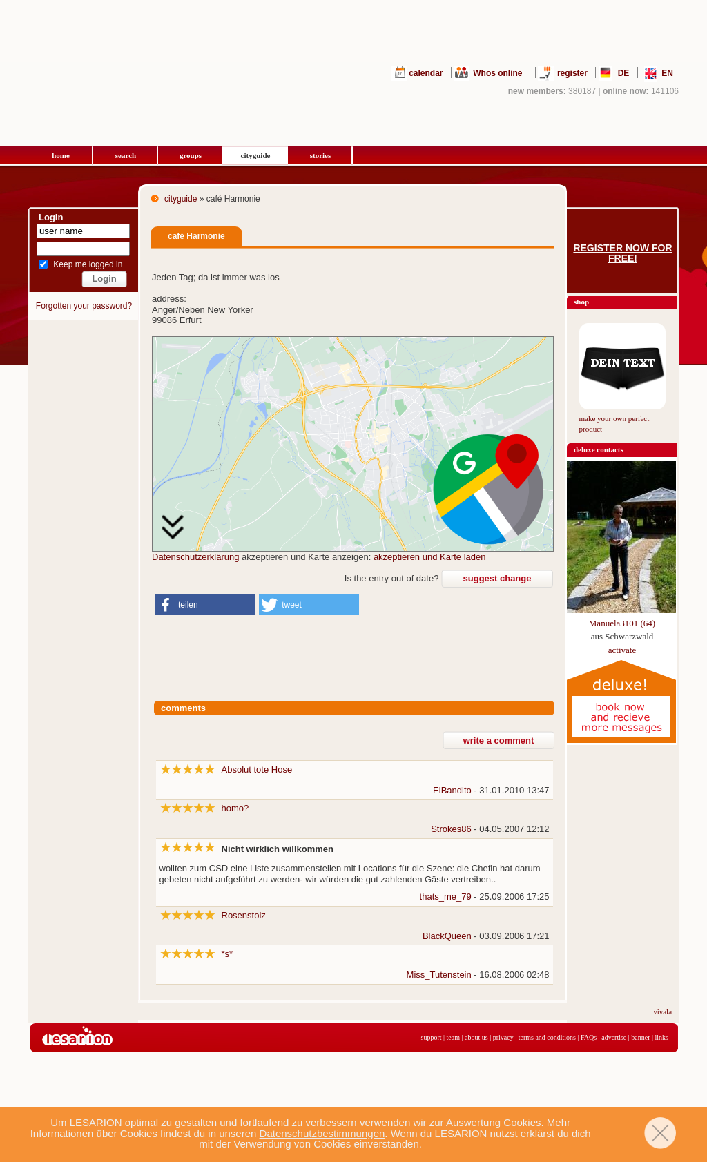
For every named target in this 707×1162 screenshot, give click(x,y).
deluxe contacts (598, 449)
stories (320, 155)
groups (191, 155)
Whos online (497, 73)
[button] (205, 604)
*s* (227, 954)
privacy (503, 1037)
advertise (613, 1037)
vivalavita (671, 1011)
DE (624, 73)
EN (667, 73)
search (125, 155)
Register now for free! (622, 253)
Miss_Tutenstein (439, 974)
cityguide (256, 155)
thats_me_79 (446, 896)
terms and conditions (547, 1037)
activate (622, 650)
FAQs (589, 1037)
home (61, 155)
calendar (426, 73)
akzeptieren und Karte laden (430, 557)
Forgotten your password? (84, 306)
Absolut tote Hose (257, 769)
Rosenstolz (244, 915)
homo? (235, 808)
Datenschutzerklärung (195, 557)
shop (581, 302)
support (431, 1037)
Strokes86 (451, 829)
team (453, 1037)
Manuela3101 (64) (622, 623)
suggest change (497, 578)
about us (476, 1037)
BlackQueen (447, 936)
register (572, 73)
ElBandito (452, 790)
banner (640, 1037)
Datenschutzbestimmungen (322, 1133)
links (661, 1037)
